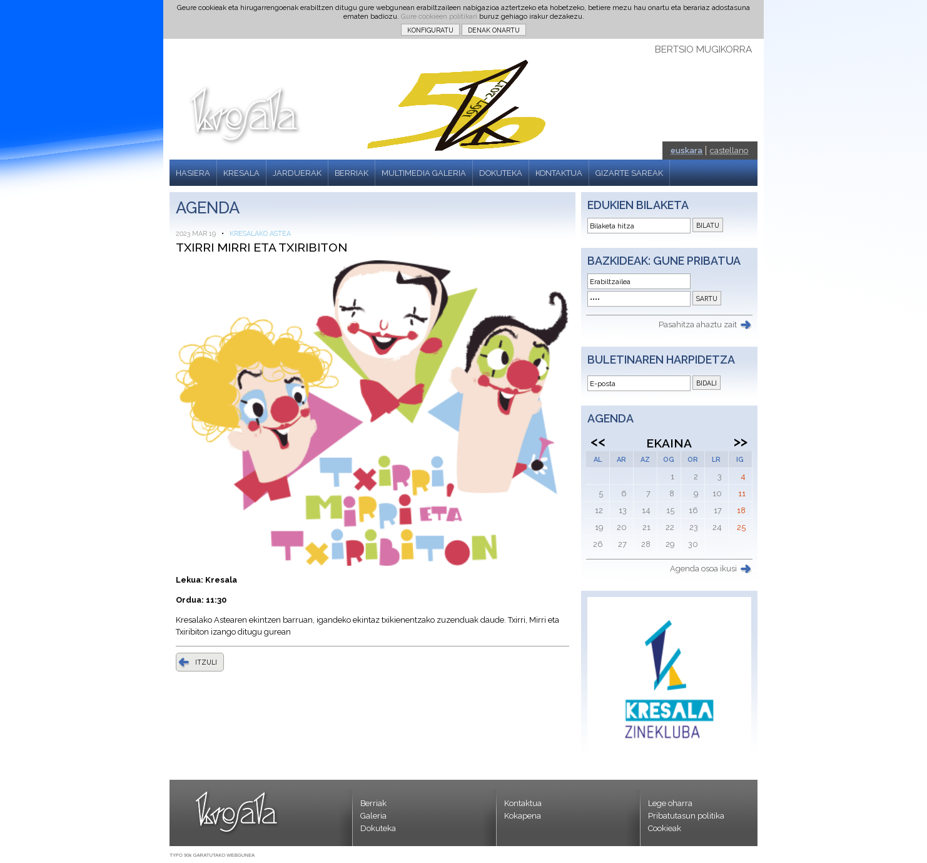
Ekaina (669, 443)
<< (597, 441)
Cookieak (664, 828)
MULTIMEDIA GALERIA (424, 173)
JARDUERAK (297, 173)
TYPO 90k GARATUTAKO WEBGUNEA (212, 855)
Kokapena (522, 815)
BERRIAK (351, 173)
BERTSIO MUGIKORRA (703, 49)
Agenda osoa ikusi (703, 568)
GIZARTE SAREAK (629, 173)
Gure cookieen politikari (439, 16)
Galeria (373, 815)
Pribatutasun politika (686, 815)
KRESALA (241, 173)
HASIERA (193, 173)
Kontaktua (523, 803)
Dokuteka (378, 828)
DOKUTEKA (500, 173)
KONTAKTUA (558, 173)
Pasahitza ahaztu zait (698, 324)
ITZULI (206, 662)
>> (740, 441)
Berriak (373, 803)
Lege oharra (670, 803)
